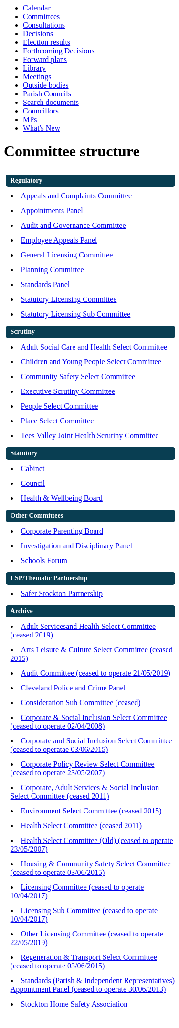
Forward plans (45, 59)
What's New (41, 128)
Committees (41, 16)
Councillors (41, 111)
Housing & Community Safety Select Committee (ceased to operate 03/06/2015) (91, 868)
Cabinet (33, 468)
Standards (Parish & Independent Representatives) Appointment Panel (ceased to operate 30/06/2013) (93, 985)
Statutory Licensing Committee (69, 299)
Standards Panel (45, 284)
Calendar (37, 8)
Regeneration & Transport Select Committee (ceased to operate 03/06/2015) (84, 961)
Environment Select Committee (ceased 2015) (91, 811)
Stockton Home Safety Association (74, 1004)
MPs (30, 119)
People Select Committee (59, 406)
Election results (46, 42)
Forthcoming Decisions (59, 51)
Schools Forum (44, 560)
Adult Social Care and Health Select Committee (94, 347)
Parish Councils (47, 94)
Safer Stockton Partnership (62, 593)
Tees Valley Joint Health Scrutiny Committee (90, 436)
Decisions (38, 34)
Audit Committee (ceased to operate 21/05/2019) (95, 673)
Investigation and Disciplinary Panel (76, 546)
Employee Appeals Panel (59, 240)
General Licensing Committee (67, 255)
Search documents (51, 102)
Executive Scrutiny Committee (68, 391)
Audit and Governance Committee (73, 225)
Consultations (44, 25)
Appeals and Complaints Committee (76, 196)
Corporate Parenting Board (62, 531)
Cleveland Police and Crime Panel (73, 688)
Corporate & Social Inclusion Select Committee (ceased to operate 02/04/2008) (89, 721)
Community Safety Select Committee (78, 376)
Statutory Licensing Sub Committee (76, 314)
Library (34, 68)
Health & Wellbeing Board (62, 498)
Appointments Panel (52, 210)
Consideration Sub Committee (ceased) (81, 703)
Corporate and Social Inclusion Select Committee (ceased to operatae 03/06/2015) (91, 745)
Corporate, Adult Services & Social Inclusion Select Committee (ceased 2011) (85, 791)
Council (33, 483)
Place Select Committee (57, 421)
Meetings (37, 76)
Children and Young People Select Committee (91, 362)
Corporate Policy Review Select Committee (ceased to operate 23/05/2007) (83, 768)
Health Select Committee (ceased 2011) (81, 826)
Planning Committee (52, 270)
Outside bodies (46, 85)
